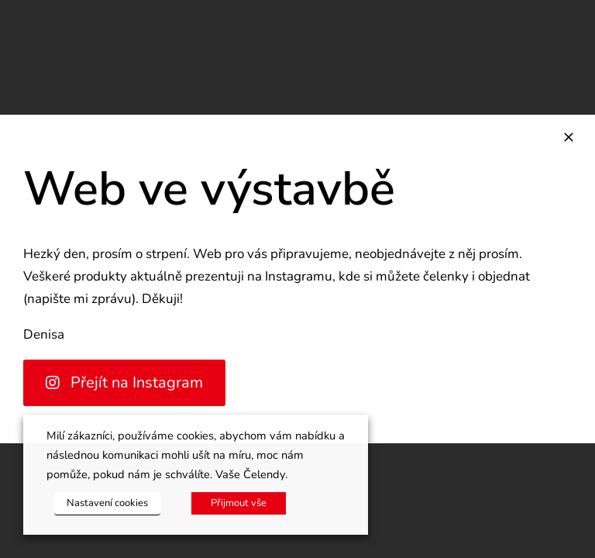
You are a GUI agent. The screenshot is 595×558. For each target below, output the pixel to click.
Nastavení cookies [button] (107, 503)
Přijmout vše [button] (239, 503)
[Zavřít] (569, 137)
